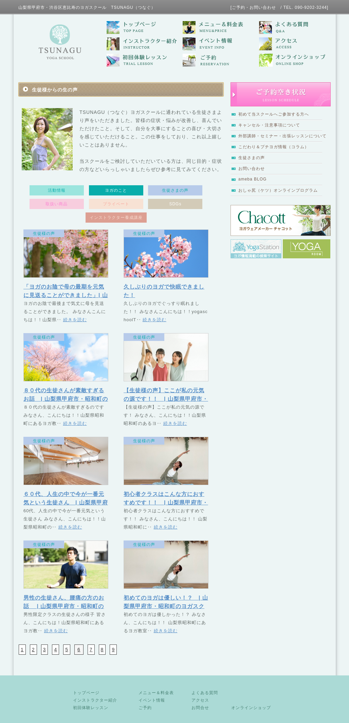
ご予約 (145, 707)
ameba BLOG (252, 179)
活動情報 (57, 190)
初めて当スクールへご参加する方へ (273, 114)
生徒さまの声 (251, 157)
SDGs (175, 204)
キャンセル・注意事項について (269, 125)
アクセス (200, 700)
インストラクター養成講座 (116, 217)
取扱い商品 (56, 204)
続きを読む (75, 319)
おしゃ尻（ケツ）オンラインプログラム (278, 190)
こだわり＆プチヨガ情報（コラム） (273, 146)
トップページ (86, 692)
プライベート (116, 204)
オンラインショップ (251, 707)
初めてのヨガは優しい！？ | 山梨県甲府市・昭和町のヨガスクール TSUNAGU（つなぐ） (166, 606)
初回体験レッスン (90, 707)
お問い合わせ (251, 168)
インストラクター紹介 (95, 700)
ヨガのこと (116, 190)
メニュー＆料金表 (156, 692)
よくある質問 (204, 692)
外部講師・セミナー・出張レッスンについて (282, 136)
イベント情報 (152, 700)
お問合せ (200, 707)
